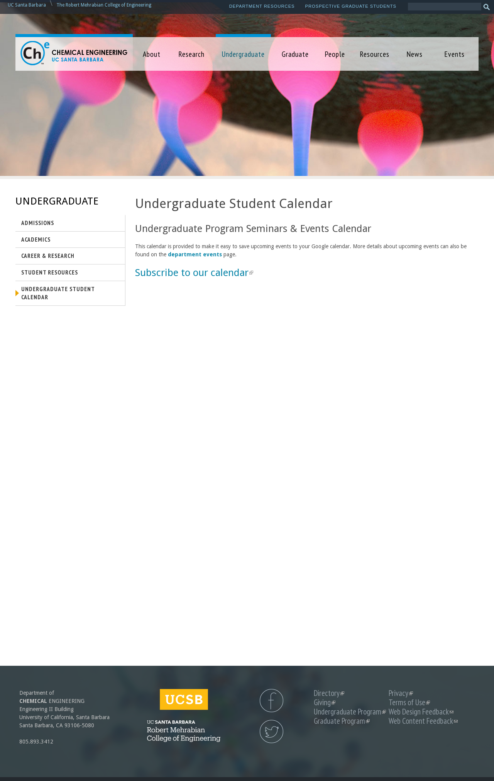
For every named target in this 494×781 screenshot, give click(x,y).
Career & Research (47, 255)
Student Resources (49, 272)
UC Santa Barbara (27, 5)
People (335, 54)
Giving (324, 702)
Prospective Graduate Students (350, 6)
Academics (36, 239)
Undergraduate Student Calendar (58, 293)
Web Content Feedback (423, 721)
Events (454, 54)
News (414, 54)
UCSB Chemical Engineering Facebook (271, 700)
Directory (329, 693)
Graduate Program (342, 721)
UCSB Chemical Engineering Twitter (271, 731)
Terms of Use (409, 702)
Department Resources (262, 6)
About (152, 54)
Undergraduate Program (350, 711)
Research (191, 54)
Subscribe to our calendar (194, 272)
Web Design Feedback (421, 711)
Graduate (295, 54)
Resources (374, 54)
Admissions (37, 223)
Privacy (401, 693)
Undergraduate (243, 54)
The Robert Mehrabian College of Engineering (103, 5)
